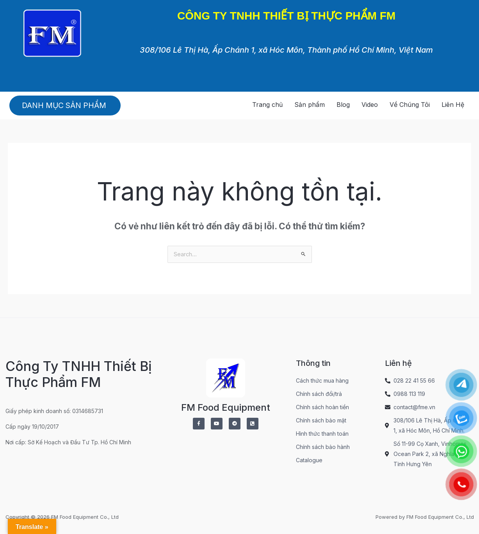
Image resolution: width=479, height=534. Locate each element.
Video (369, 104)
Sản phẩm (309, 104)
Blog (343, 104)
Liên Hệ (453, 104)
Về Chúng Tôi (410, 104)
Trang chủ (267, 104)
